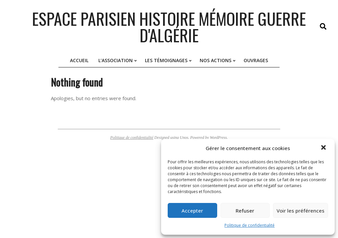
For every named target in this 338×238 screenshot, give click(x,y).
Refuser (245, 210)
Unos (184, 137)
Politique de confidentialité (249, 225)
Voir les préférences (300, 210)
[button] (324, 148)
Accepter (192, 210)
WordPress (218, 137)
